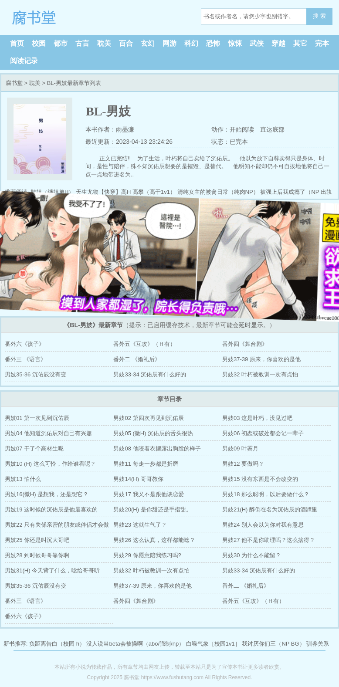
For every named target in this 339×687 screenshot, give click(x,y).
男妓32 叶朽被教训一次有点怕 (260, 374)
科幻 (191, 43)
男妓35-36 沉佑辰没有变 (35, 374)
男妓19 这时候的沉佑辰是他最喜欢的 (51, 509)
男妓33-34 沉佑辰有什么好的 (149, 374)
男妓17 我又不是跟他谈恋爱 (148, 494)
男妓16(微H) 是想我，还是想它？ (46, 494)
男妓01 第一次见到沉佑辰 (37, 418)
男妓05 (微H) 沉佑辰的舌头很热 (153, 433)
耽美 (104, 43)
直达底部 (272, 129)
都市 (61, 43)
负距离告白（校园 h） (57, 643)
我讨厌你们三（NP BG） (273, 643)
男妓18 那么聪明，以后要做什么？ (265, 494)
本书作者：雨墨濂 (109, 129)
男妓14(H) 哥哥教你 (138, 479)
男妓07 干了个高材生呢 (34, 448)
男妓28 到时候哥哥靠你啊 (37, 555)
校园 (39, 43)
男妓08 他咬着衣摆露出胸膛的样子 (156, 448)
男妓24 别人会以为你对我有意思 (263, 524)
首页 (17, 43)
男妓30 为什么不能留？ (251, 555)
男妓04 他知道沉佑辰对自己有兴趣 (48, 433)
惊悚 (235, 43)
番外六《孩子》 (24, 344)
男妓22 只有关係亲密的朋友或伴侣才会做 (57, 524)
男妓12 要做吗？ (243, 463)
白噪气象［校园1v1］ (213, 643)
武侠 (257, 43)
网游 (169, 43)
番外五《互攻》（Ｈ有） (144, 344)
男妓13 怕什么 (23, 479)
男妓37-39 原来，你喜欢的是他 (261, 359)
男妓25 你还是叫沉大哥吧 (37, 540)
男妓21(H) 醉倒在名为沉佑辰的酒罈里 (269, 509)
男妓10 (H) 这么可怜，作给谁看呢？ (50, 463)
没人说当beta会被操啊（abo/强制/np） (135, 643)
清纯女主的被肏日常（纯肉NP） (218, 192)
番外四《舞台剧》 (245, 344)
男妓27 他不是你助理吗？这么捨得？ (268, 540)
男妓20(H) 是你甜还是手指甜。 (152, 509)
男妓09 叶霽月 (240, 448)
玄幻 (148, 43)
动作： (220, 129)
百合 (126, 43)
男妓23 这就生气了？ (139, 524)
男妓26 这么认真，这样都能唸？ (154, 540)
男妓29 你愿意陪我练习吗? (147, 555)
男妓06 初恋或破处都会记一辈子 (263, 433)
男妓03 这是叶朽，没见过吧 (257, 418)
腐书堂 (61, 17)
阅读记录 (24, 60)
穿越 (278, 43)
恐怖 (213, 43)
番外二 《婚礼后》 (136, 359)
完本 (322, 43)
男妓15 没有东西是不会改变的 (260, 479)
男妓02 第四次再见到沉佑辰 (148, 418)
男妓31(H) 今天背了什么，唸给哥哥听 (52, 570)
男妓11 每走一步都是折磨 (145, 463)
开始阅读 (242, 129)
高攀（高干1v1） (154, 192)
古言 (82, 43)
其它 (300, 43)
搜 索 (319, 16)
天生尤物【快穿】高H (103, 192)
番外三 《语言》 (25, 359)
